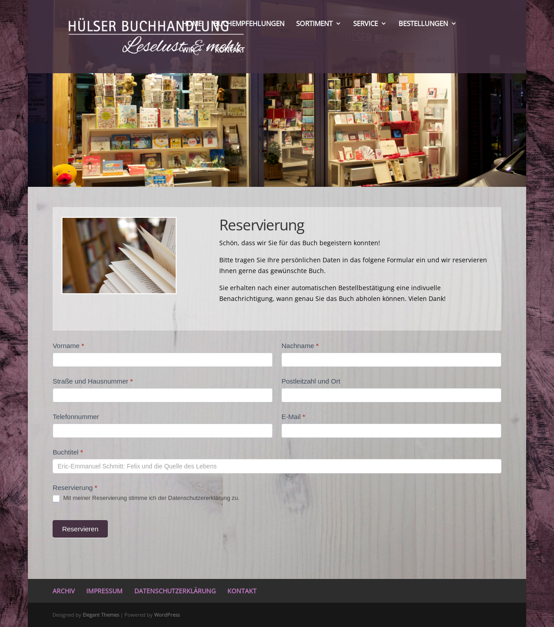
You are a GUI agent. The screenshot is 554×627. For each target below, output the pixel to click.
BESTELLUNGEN (423, 24)
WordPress (167, 614)
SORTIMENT (314, 24)
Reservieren (80, 529)
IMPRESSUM (104, 591)
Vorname (68, 345)
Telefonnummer (76, 416)
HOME (192, 24)
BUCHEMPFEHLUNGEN (248, 24)
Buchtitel (68, 452)
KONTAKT (229, 50)
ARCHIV (64, 591)
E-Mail (293, 416)
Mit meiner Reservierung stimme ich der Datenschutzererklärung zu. (146, 498)
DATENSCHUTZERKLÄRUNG (175, 591)
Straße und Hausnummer (93, 381)
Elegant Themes (101, 614)
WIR (188, 50)
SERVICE (365, 24)
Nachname (300, 345)
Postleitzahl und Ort (310, 381)
